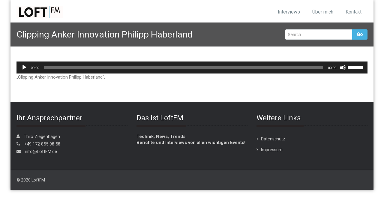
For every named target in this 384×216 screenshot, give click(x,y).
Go (360, 34)
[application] (192, 68)
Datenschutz (273, 138)
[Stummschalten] (343, 67)
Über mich (322, 12)
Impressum (272, 149)
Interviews (289, 12)
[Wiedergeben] (24, 67)
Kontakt (354, 12)
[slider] (183, 67)
